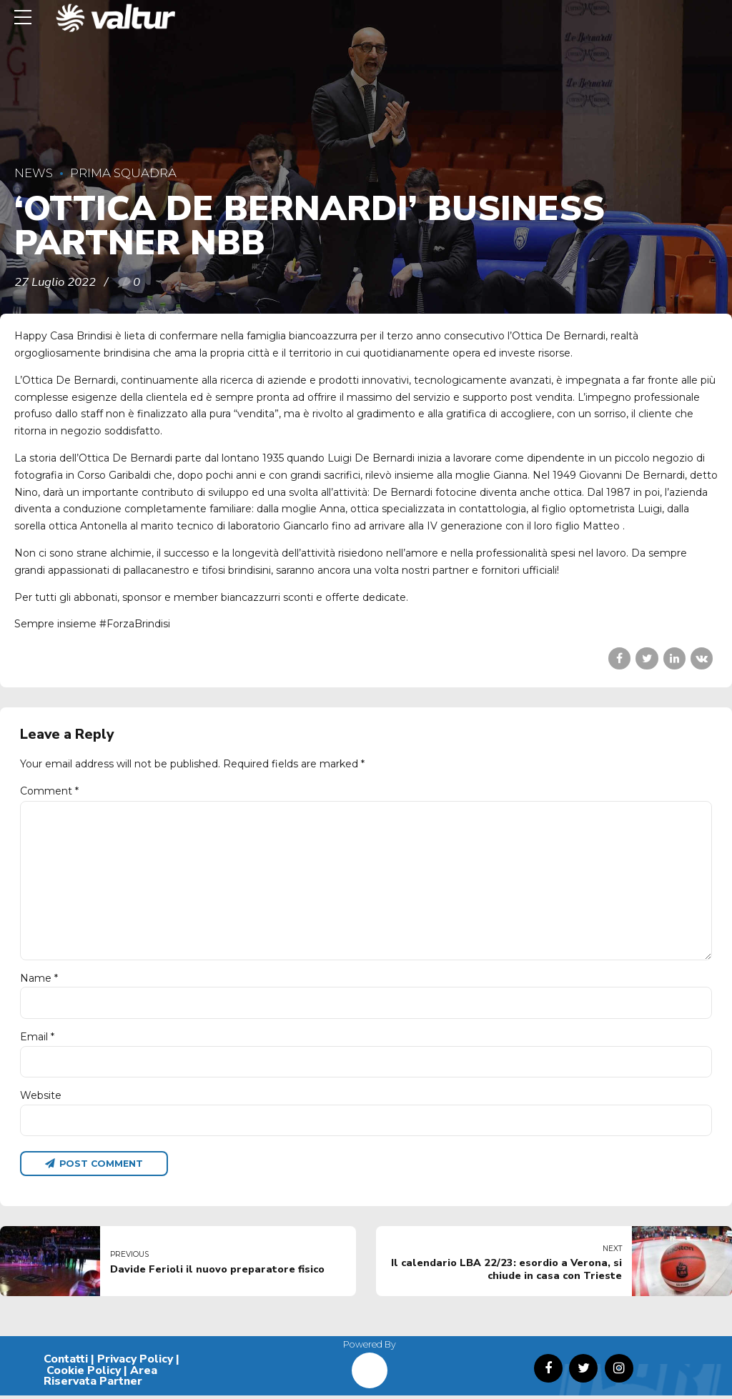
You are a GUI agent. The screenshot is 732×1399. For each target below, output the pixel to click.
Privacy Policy (135, 1362)
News (33, 173)
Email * (37, 1038)
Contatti (66, 1362)
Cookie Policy (83, 1373)
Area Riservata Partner (100, 1379)
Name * (39, 979)
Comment (49, 791)
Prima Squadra (123, 173)
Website (40, 1098)
